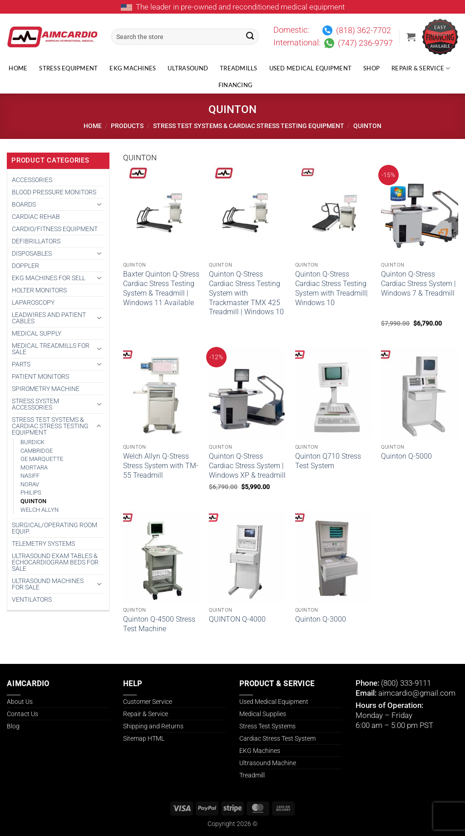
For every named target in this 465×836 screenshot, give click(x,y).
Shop (371, 68)
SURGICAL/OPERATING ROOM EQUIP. (54, 528)
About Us (20, 701)
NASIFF (30, 475)
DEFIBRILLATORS (36, 241)
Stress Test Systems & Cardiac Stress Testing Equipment (248, 125)
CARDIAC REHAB (36, 216)
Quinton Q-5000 (406, 456)
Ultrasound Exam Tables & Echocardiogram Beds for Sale (55, 562)
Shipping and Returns (153, 726)
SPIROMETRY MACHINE (45, 388)
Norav (29, 484)
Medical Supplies (262, 713)
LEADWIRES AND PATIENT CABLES (49, 318)
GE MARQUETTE (41, 458)
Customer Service (147, 701)
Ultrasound (188, 68)
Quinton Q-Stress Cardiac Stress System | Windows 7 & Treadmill (418, 283)
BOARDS (24, 204)
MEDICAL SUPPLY (36, 333)
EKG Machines (132, 68)
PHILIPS (30, 492)
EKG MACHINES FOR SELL (48, 278)
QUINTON (33, 501)
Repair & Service (420, 68)
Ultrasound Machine (267, 763)
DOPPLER (25, 265)
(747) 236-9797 (365, 43)
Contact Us (22, 713)
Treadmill (252, 775)
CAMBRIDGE (36, 450)
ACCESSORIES (32, 179)
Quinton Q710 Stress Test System (328, 461)
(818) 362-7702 (363, 30)
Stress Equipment (68, 68)
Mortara (34, 467)
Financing (235, 85)
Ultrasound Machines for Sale (48, 584)
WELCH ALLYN (39, 509)
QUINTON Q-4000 (237, 619)
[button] (411, 37)
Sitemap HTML (143, 738)
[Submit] (250, 37)
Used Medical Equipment (310, 68)
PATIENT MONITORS (40, 376)
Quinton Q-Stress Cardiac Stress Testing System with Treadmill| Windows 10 (331, 288)
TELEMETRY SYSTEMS (43, 543)
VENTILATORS (32, 599)
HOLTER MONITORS (39, 290)
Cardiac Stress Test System (277, 738)
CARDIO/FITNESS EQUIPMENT (55, 228)
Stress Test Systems (267, 726)
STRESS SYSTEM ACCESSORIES (35, 404)
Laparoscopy (33, 302)
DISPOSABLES (32, 253)
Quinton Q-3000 (320, 619)
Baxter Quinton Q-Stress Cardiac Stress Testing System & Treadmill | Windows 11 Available (161, 288)
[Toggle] (99, 204)
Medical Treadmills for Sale (50, 349)
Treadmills (238, 68)
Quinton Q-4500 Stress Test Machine (159, 624)
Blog (13, 726)
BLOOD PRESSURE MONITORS (54, 192)
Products (127, 125)
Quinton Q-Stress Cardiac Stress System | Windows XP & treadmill (247, 466)
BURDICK (32, 442)
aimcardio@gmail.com (416, 692)
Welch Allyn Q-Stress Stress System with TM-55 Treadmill (160, 466)
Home (18, 68)
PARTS (21, 364)
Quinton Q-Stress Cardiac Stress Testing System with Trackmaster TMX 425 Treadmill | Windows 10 (246, 293)
